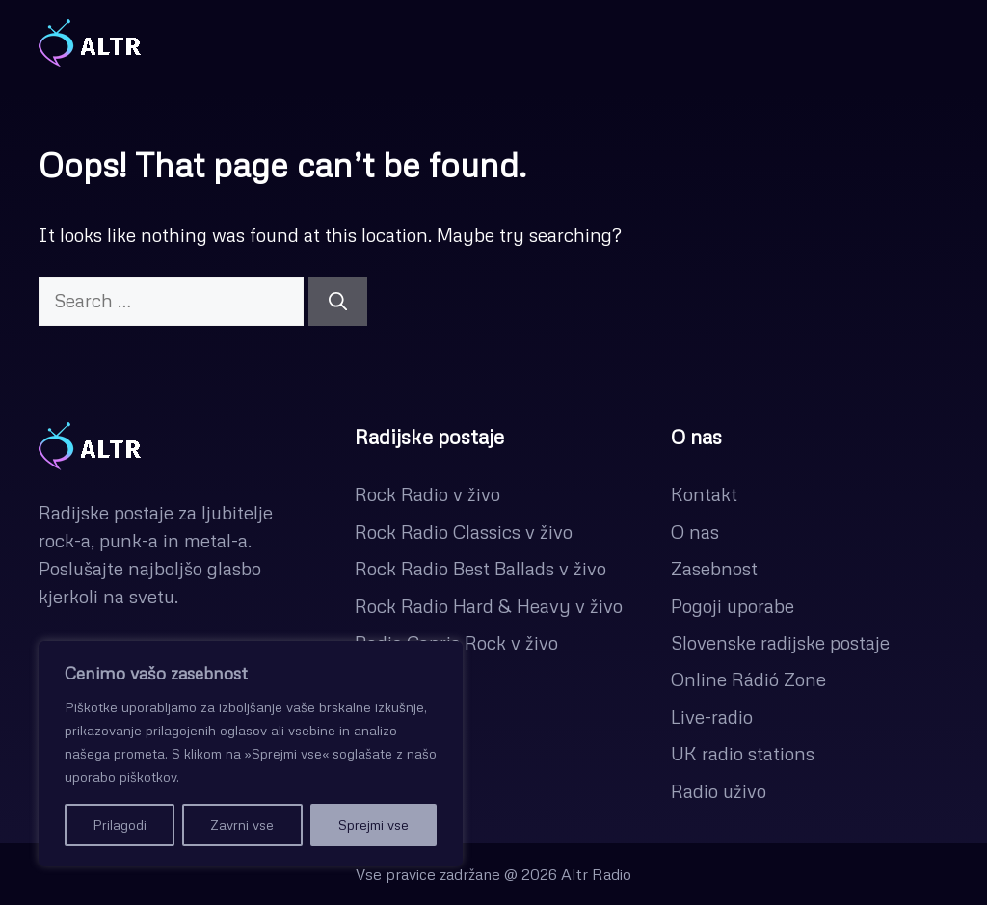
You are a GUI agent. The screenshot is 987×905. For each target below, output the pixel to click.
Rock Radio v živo (427, 494)
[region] (251, 753)
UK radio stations (742, 753)
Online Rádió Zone (748, 679)
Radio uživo (718, 791)
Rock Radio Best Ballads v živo (480, 568)
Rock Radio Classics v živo (464, 531)
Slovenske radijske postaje (780, 642)
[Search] (337, 301)
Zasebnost (714, 568)
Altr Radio (596, 874)
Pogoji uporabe (732, 606)
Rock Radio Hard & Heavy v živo (489, 606)
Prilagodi (120, 824)
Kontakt (704, 494)
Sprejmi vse (373, 824)
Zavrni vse (242, 824)
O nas (695, 531)
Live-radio (712, 716)
